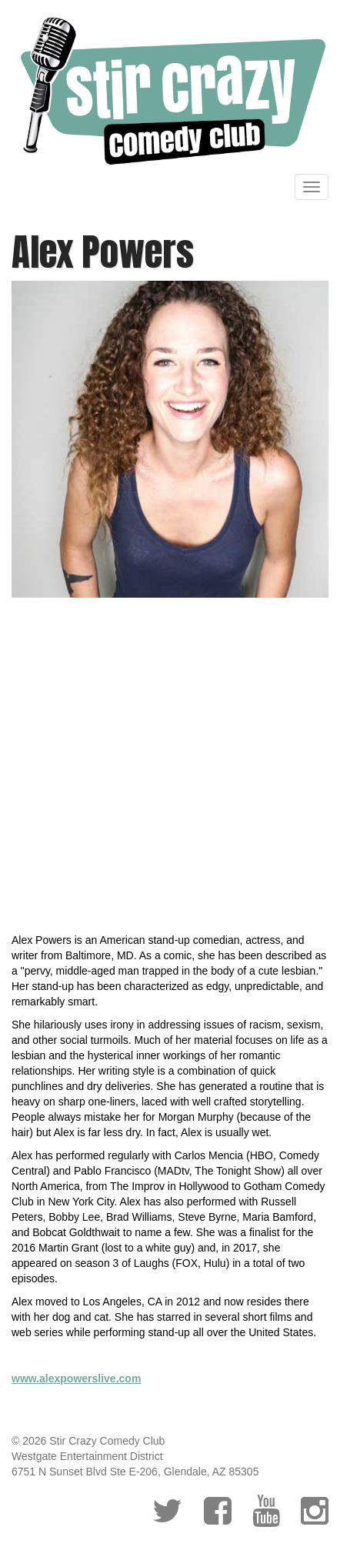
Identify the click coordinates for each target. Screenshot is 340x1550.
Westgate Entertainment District (87, 1456)
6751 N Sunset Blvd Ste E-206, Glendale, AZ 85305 (135, 1471)
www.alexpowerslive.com (76, 1378)
